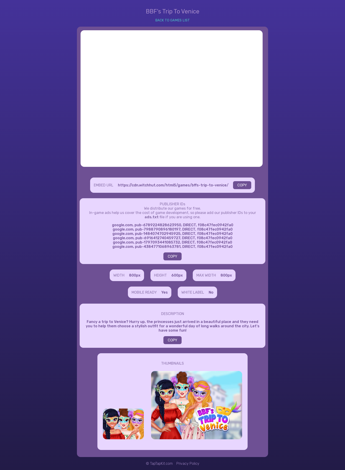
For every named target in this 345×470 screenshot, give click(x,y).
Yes (164, 292)
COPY (242, 185)
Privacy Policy (187, 463)
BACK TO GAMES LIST (172, 20)
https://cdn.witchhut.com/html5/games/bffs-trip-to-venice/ (173, 185)
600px (177, 275)
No (211, 292)
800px (134, 275)
